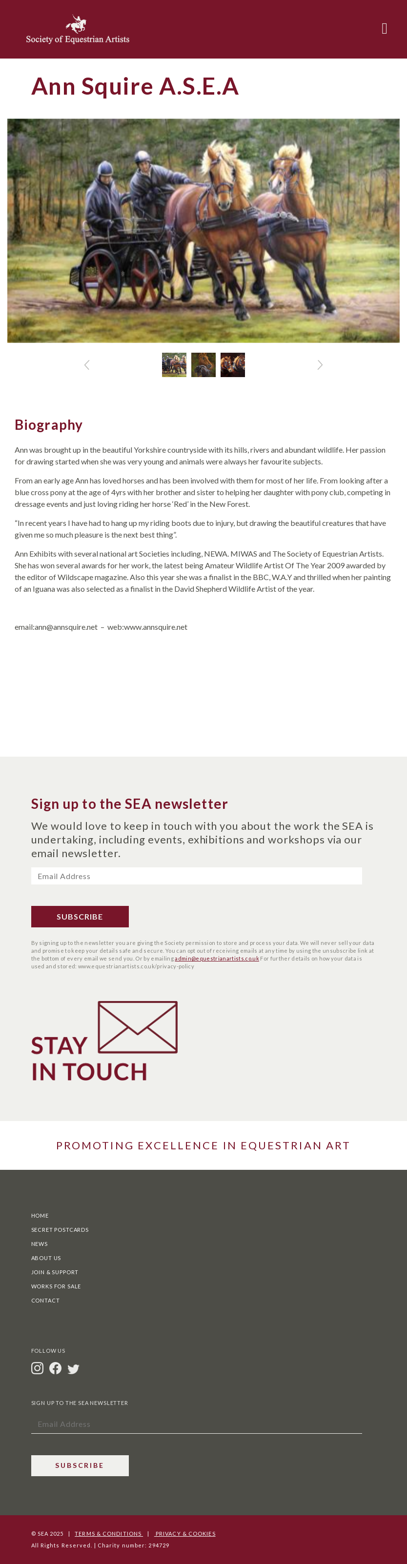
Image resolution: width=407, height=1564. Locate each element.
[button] (86, 365)
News (39, 1244)
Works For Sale (56, 1286)
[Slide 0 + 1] (174, 365)
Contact (45, 1300)
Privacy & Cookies (185, 1533)
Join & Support (55, 1272)
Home (40, 1215)
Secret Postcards (60, 1229)
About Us (46, 1258)
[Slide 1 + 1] (203, 365)
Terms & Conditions (109, 1533)
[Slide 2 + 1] (233, 365)
